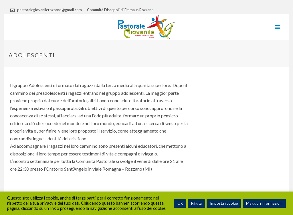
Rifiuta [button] (196, 203)
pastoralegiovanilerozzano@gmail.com (49, 9)
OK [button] (180, 203)
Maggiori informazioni (264, 203)
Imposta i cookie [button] (224, 203)
